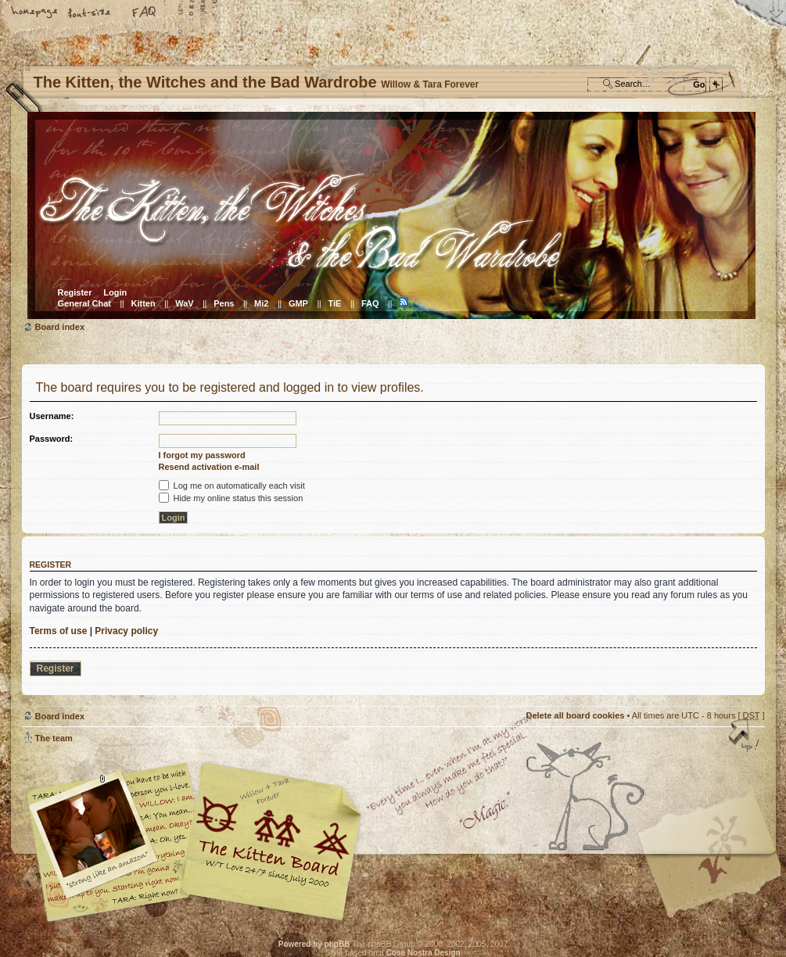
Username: (52, 416)
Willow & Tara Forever (272, 836)
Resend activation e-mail (209, 466)
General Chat (84, 303)
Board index (391, 215)
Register (75, 292)
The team (54, 738)
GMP (298, 303)
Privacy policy (126, 630)
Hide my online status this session (231, 498)
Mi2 (261, 303)
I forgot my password (202, 455)
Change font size (90, 13)
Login (115, 292)
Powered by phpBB (314, 944)
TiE (334, 303)
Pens (224, 303)
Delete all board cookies (575, 715)
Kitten (143, 303)
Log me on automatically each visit (232, 485)
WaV (184, 303)
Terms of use (59, 630)
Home (35, 13)
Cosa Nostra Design (423, 952)
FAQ (144, 13)
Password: (52, 438)
